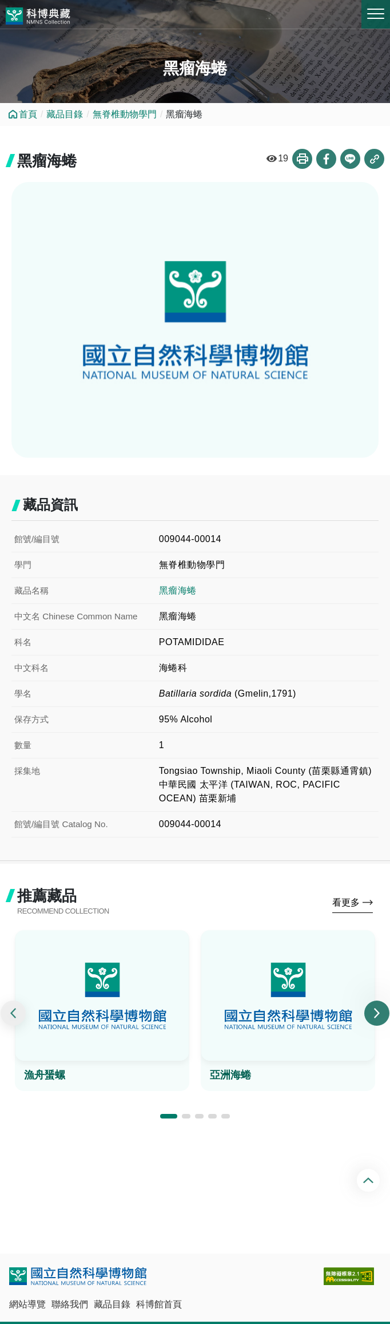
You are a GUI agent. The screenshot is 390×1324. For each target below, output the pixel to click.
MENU (375, 14)
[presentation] (13, 1013)
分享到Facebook (326, 159)
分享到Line (350, 159)
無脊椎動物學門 (125, 114)
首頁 (28, 114)
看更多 (346, 902)
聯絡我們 (69, 1304)
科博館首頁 (159, 1304)
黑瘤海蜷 (178, 590)
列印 (302, 159)
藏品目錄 (64, 114)
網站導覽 (27, 1304)
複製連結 (374, 159)
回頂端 (370, 1180)
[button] (168, 1116)
